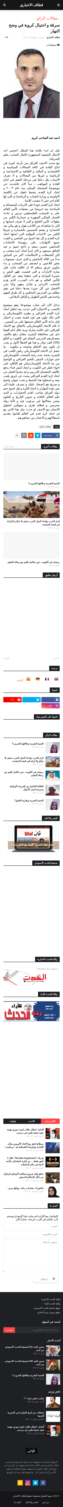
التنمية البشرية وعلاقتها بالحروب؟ (44, 483)
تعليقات (12, 1121)
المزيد (20, 680)
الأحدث (31, 1121)
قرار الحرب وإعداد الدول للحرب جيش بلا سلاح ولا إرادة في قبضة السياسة (33, 523)
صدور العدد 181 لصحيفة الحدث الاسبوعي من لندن (24, 1349)
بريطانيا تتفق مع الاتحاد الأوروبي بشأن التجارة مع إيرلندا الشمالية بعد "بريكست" (24, 1145)
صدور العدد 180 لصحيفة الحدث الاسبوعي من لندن (24, 1363)
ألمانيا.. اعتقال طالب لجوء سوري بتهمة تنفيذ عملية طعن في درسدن (25, 1131)
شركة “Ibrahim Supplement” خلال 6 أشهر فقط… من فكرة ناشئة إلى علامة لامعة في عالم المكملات (25, 1161)
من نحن (45, 1502)
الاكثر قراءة (50, 1121)
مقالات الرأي (47, 18)
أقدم (7, 658)
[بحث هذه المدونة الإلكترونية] (37, 1330)
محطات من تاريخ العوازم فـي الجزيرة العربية (26, 1414)
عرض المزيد (9, 446)
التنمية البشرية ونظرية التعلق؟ (29, 800)
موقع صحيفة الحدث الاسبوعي (46, 1308)
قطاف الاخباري (31, 5)
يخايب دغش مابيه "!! (34, 1398)
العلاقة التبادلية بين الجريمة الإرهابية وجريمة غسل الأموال (27, 788)
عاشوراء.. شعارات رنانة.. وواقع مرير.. (25, 1188)
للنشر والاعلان (31, 1502)
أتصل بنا (17, 1502)
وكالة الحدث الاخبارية (50, 1299)
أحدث (55, 658)
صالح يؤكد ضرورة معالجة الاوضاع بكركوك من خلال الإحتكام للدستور (23, 1176)
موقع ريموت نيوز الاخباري (48, 1312)
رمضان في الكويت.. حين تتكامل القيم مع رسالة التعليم (33, 562)
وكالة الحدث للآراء (52, 1303)
